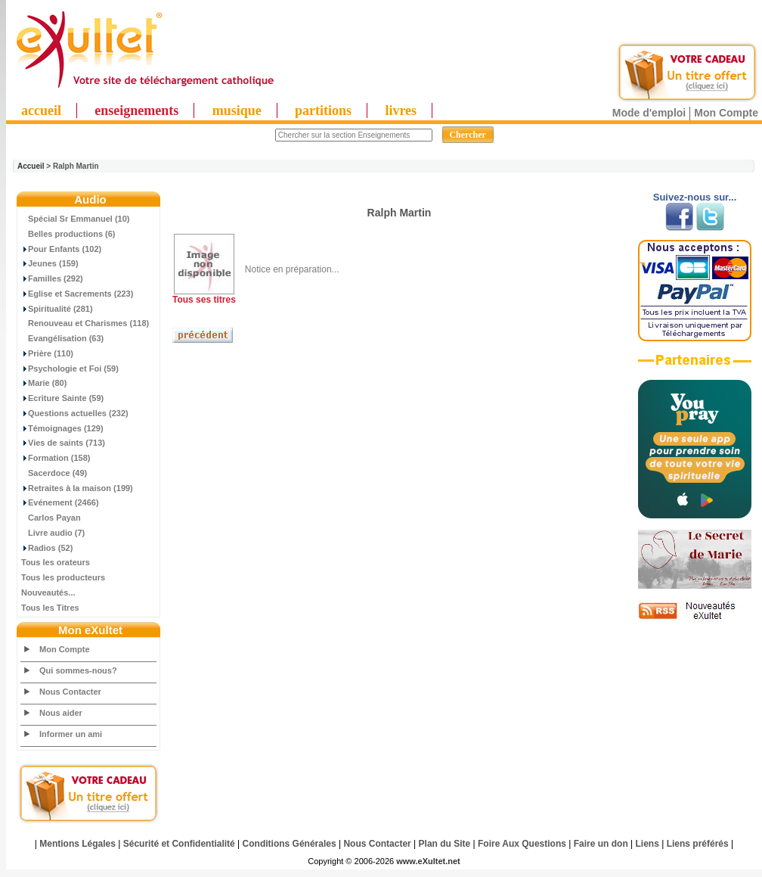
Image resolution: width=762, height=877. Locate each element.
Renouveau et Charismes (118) (85, 323)
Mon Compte (726, 113)
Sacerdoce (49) (54, 472)
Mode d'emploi (649, 113)
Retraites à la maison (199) (77, 488)
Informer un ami (70, 734)
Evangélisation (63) (62, 338)
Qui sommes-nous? (78, 670)
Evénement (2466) (60, 502)
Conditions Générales (289, 843)
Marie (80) (44, 382)
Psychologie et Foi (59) (70, 368)
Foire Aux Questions (522, 843)
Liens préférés (698, 843)
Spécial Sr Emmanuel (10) (75, 218)
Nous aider (60, 712)
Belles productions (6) (68, 233)
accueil (41, 110)
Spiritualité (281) (57, 308)
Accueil (31, 166)
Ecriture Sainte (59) (62, 398)
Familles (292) (52, 278)
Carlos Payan (51, 517)
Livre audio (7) (53, 532)
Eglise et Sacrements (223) (77, 293)
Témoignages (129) (62, 428)
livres (401, 110)
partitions (323, 110)
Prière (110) (47, 353)
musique (237, 110)
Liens (647, 843)
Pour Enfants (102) (61, 248)
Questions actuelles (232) (75, 413)
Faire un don (601, 843)
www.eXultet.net (428, 861)
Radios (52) (47, 547)
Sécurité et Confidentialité (179, 843)
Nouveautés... (48, 592)
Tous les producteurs (63, 577)
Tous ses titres (204, 299)
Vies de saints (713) (63, 442)
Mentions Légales (77, 843)
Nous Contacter (70, 691)
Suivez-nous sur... (695, 197)
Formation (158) (56, 457)
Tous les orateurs (55, 562)
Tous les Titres (50, 607)
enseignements (136, 110)
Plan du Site (445, 843)
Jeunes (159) (50, 263)
